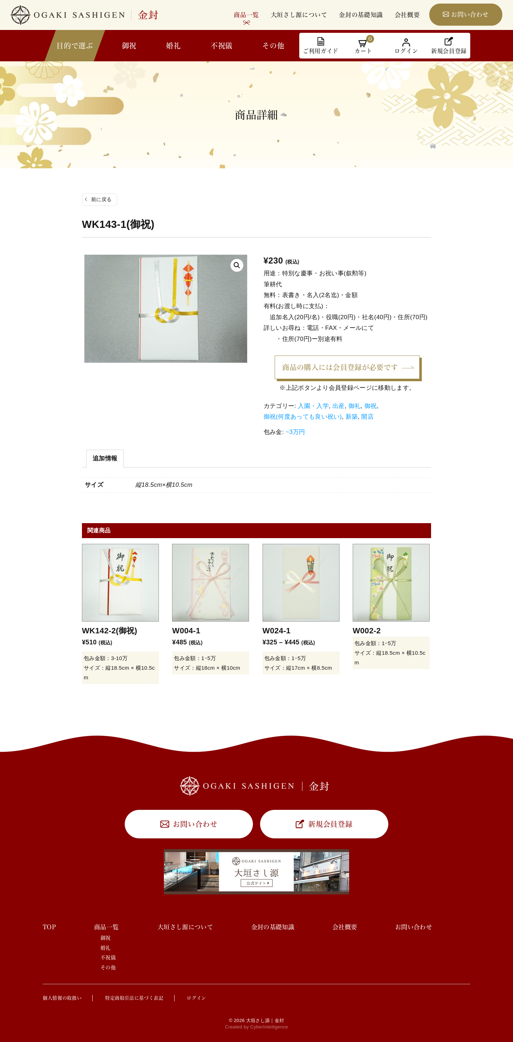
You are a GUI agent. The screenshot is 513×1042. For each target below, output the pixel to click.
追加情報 (105, 458)
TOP (49, 927)
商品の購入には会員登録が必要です (340, 367)
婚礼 (173, 45)
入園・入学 (313, 406)
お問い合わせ (470, 14)
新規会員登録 (330, 824)
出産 (338, 406)
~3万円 (295, 432)
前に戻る (101, 199)
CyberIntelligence (269, 1027)
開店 (367, 416)
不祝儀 (222, 45)
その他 (273, 45)
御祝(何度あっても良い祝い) (303, 416)
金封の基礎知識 (361, 15)
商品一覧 (246, 15)
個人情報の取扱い (62, 998)
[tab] (105, 459)
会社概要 (407, 15)
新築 (352, 416)
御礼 (354, 406)
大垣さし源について (299, 15)
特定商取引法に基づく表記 (134, 998)
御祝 (129, 45)
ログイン (196, 998)
